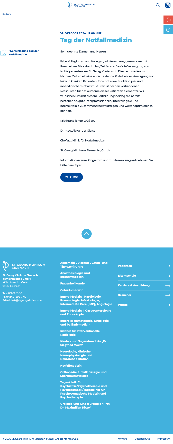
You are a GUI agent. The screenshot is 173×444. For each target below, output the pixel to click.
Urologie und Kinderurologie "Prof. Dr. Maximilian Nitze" (85, 405)
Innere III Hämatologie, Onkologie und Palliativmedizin (84, 322)
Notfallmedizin (70, 365)
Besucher (124, 295)
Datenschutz (141, 438)
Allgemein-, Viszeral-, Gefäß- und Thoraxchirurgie (83, 264)
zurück (71, 177)
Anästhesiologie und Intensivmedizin (75, 275)
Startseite (7, 14)
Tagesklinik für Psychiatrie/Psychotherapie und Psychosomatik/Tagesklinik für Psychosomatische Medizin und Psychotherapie (83, 390)
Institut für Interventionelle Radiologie (80, 332)
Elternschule (127, 275)
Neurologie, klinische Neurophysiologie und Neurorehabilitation (76, 355)
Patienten (125, 266)
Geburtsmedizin (71, 290)
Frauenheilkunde (72, 283)
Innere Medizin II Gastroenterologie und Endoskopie (85, 312)
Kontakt (122, 438)
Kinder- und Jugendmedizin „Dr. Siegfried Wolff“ (83, 343)
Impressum (163, 438)
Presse (123, 304)
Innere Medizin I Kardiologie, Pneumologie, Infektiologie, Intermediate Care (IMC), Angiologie (86, 300)
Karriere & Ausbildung (134, 285)
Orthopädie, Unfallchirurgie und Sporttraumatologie (83, 374)
